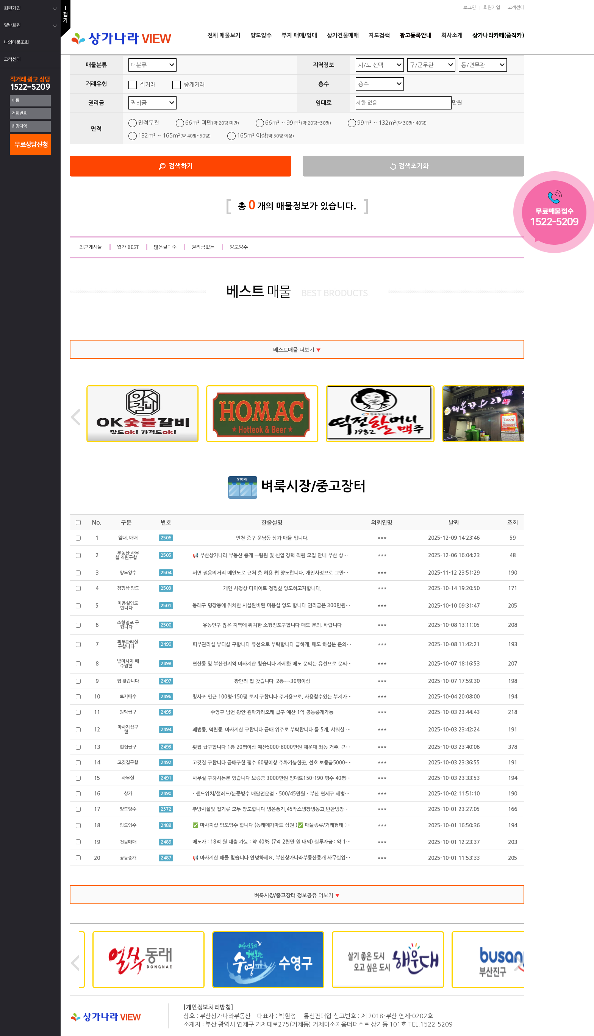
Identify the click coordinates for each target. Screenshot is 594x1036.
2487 (166, 858)
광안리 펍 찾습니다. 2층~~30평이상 (272, 681)
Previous (75, 417)
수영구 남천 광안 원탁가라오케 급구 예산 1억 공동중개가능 (272, 712)
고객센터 (516, 7)
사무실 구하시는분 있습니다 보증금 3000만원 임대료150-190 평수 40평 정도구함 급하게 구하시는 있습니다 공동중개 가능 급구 (326, 778)
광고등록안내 (415, 35)
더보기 (297, 350)
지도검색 (379, 35)
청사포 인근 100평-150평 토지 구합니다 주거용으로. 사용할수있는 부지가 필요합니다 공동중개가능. (296, 696)
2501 (166, 605)
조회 (512, 522)
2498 (166, 663)
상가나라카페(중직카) (498, 35)
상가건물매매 (343, 35)
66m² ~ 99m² (298, 122)
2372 (166, 809)
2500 (166, 625)
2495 (166, 712)
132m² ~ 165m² (174, 135)
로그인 (469, 7)
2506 (166, 538)
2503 (166, 588)
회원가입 (491, 7)
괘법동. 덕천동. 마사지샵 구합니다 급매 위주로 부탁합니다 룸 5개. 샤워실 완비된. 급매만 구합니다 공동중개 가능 (309, 729)
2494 (166, 729)
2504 (166, 572)
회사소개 (452, 35)
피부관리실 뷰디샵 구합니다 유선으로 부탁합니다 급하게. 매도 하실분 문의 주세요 (277, 644)
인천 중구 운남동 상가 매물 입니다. (272, 538)
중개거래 (194, 84)
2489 (166, 842)
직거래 (148, 84)
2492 (166, 762)
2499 (166, 644)
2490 (166, 793)
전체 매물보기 (224, 35)
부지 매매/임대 (299, 35)
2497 (166, 681)
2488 (166, 825)
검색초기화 (414, 166)
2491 (166, 778)
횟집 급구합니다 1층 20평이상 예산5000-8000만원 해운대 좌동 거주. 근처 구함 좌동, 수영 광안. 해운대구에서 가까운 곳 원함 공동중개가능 (338, 747)
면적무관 (148, 122)
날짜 (454, 522)
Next (518, 417)
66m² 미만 (212, 122)
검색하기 (181, 166)
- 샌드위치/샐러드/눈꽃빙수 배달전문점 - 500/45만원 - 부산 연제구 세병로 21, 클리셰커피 (287, 793)
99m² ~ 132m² (392, 122)
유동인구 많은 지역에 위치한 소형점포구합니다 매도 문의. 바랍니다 (272, 625)
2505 (166, 555)
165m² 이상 (265, 135)
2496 (166, 696)
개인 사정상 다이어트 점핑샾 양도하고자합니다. (272, 588)
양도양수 (261, 35)
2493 (166, 747)
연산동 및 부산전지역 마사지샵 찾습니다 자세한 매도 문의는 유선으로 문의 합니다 (277, 663)
